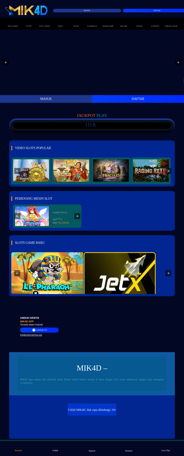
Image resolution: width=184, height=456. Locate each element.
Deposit (92, 448)
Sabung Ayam (171, 22)
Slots (28, 22)
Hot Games (13, 22)
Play (101, 115)
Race (60, 22)
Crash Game (108, 22)
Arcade (123, 22)
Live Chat (165, 448)
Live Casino (44, 22)
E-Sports (155, 22)
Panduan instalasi (31, 335)
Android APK (39, 330)
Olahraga (92, 22)
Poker (139, 22)
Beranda (18, 448)
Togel (76, 22)
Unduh (55, 448)
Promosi (128, 448)
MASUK (46, 99)
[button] (6, 62)
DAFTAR (138, 99)
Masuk (87, 10)
